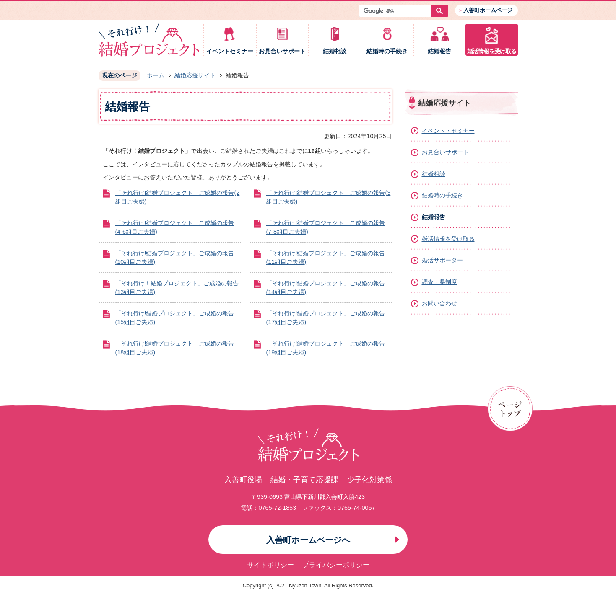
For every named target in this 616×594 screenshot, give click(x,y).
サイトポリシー (270, 564)
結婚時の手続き (387, 51)
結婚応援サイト (195, 75)
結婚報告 (439, 51)
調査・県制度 (439, 282)
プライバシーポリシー (335, 564)
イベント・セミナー (448, 130)
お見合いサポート (282, 51)
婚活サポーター (442, 260)
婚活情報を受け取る (491, 51)
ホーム (155, 75)
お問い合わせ (439, 303)
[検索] (397, 11)
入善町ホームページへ (308, 540)
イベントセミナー (229, 51)
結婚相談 (334, 51)
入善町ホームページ (487, 10)
